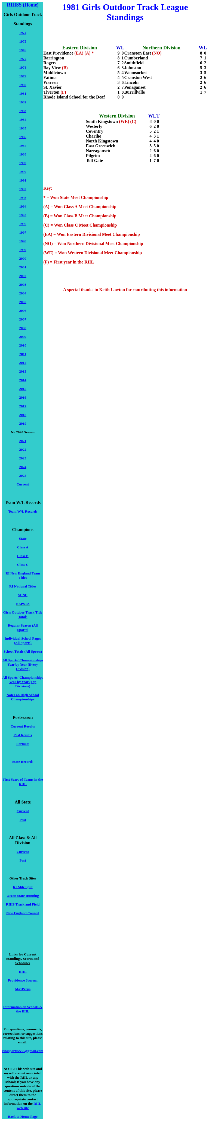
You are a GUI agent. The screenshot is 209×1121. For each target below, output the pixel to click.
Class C (22, 565)
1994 (22, 206)
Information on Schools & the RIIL (22, 1009)
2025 (22, 476)
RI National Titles (22, 586)
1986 (22, 137)
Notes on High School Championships (23, 697)
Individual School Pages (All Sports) (23, 640)
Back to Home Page (23, 1116)
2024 (22, 467)
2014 (22, 380)
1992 (22, 189)
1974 (22, 33)
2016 (22, 397)
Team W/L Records (22, 511)
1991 (22, 180)
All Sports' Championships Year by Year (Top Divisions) (22, 681)
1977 (22, 59)
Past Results (23, 735)
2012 (22, 363)
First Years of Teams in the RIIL (23, 781)
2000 (22, 258)
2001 (22, 267)
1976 (22, 50)
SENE (22, 595)
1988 (22, 154)
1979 (22, 76)
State (22, 538)
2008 (22, 328)
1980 (22, 85)
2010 (22, 345)
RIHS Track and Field (22, 904)
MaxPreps (22, 989)
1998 (22, 241)
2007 (22, 319)
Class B (23, 556)
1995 (22, 215)
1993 (22, 198)
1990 (22, 172)
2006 (22, 311)
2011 (22, 354)
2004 (22, 293)
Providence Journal (22, 980)
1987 (22, 146)
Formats (22, 744)
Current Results (23, 726)
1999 (22, 250)
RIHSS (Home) (23, 5)
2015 (22, 389)
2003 (22, 284)
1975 (22, 41)
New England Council (22, 913)
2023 (22, 458)
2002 (22, 276)
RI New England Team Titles (23, 575)
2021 (22, 441)
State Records (22, 762)
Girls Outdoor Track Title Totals (22, 614)
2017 (22, 406)
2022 (22, 449)
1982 (22, 102)
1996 (22, 224)
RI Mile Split (22, 887)
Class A (23, 547)
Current (23, 484)
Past (23, 820)
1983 (22, 111)
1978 (22, 67)
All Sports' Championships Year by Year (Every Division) (22, 664)
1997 (22, 232)
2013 (22, 371)
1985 (22, 128)
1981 (22, 93)
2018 (22, 415)
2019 (22, 423)
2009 (22, 337)
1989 (22, 163)
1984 (22, 120)
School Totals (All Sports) (23, 651)
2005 (22, 302)
